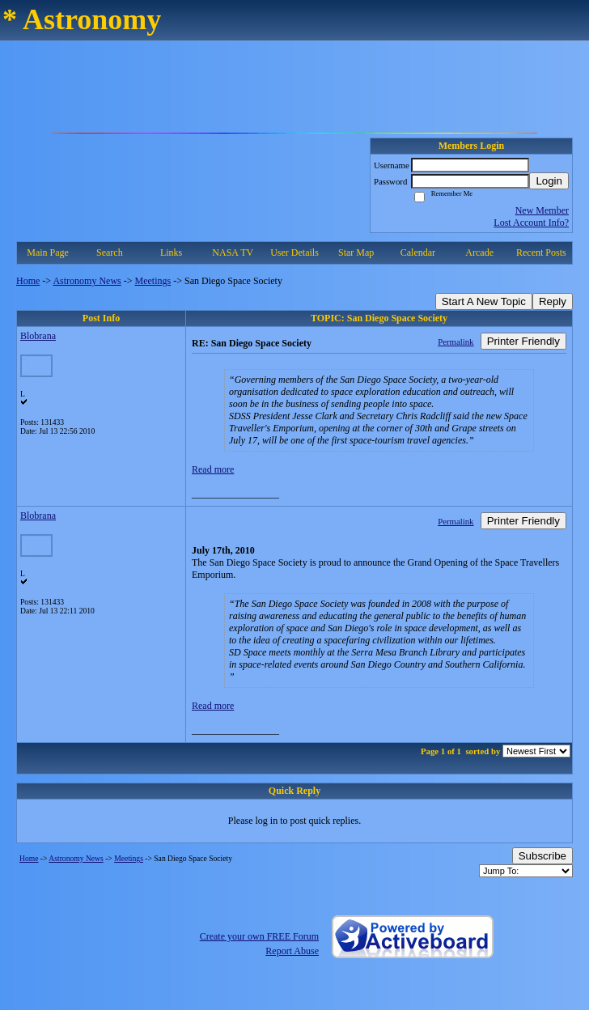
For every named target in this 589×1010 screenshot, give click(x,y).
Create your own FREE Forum (259, 936)
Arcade (479, 252)
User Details (294, 252)
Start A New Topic (484, 301)
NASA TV (232, 252)
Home (28, 280)
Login (549, 181)
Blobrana (38, 336)
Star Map (356, 252)
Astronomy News (87, 280)
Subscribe (542, 856)
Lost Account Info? (531, 222)
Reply (552, 301)
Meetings (153, 280)
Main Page (48, 252)
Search (109, 252)
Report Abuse (292, 951)
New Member (542, 210)
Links (171, 252)
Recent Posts (541, 252)
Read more (213, 469)
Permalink (455, 341)
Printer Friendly (523, 341)
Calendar (417, 252)
